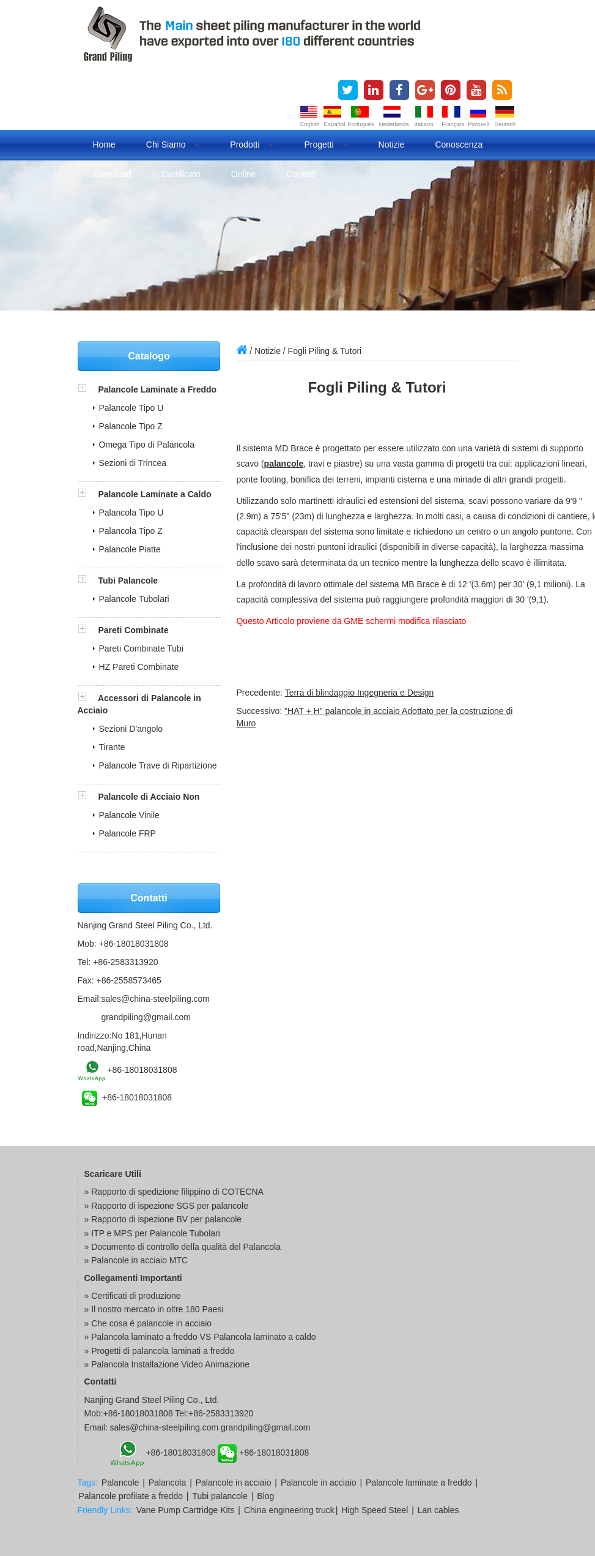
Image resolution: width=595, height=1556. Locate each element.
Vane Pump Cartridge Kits (185, 1510)
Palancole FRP (127, 833)
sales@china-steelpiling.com (155, 999)
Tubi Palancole (128, 580)
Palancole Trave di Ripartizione (158, 765)
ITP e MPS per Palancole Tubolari (155, 1233)
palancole (284, 463)
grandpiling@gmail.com (146, 1017)
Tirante (112, 747)
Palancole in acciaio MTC (139, 1260)
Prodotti (251, 144)
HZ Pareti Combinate (139, 667)
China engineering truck (289, 1510)
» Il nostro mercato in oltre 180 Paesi (154, 1309)
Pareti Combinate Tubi (141, 648)
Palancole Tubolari (134, 599)
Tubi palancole (220, 1496)
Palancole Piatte (130, 549)
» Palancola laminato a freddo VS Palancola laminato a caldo (200, 1337)
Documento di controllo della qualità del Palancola (186, 1247)
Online (243, 174)
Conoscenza (458, 144)
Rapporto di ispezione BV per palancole (166, 1219)
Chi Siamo (172, 144)
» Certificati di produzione (132, 1296)
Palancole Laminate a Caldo (154, 494)
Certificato (181, 174)
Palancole (120, 1482)
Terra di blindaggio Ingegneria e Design (359, 692)
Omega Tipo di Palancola (146, 444)
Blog (265, 1496)
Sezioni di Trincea (133, 463)
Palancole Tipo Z (131, 426)
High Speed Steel (374, 1510)
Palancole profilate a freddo (131, 1496)
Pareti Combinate (133, 630)
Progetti (325, 144)
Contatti (301, 174)
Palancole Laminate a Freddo (157, 389)
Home (104, 144)
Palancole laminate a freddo (419, 1482)
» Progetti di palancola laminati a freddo (159, 1351)
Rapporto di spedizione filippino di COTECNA (177, 1192)
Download (112, 174)
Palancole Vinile (129, 815)
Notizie (392, 144)
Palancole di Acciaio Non (148, 797)
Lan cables (438, 1510)
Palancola (168, 1482)
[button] (88, 389)
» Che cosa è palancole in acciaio (148, 1323)
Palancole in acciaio (234, 1482)
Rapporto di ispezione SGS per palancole (169, 1206)
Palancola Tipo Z (131, 531)
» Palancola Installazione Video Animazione (167, 1364)
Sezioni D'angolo (131, 729)
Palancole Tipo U (131, 408)
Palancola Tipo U (131, 512)
